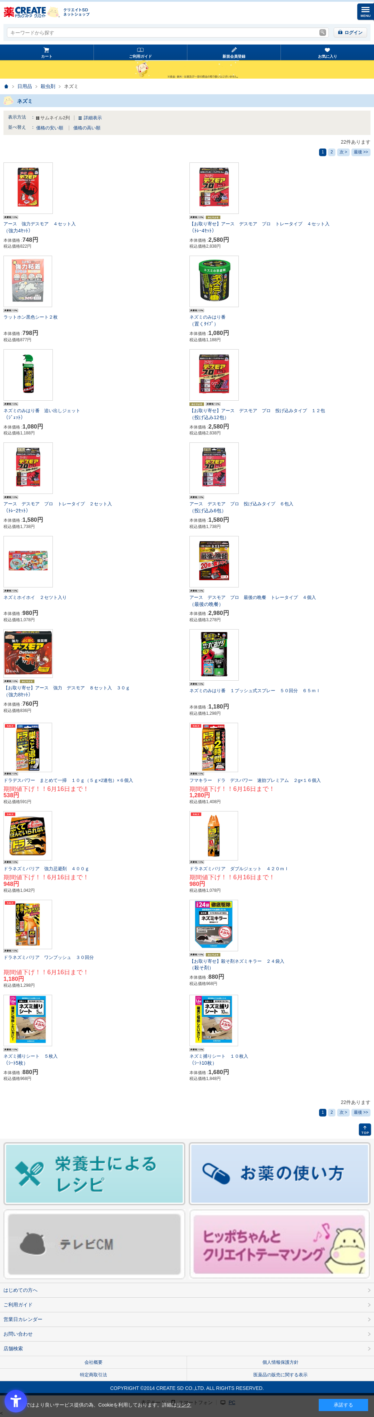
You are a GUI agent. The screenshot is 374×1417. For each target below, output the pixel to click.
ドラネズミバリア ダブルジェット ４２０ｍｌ (239, 868)
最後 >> (361, 152)
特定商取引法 (93, 1374)
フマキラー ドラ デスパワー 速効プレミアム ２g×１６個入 (255, 780)
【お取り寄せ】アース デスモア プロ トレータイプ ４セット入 (280, 228)
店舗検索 (13, 1348)
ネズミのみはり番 (280, 321)
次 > (343, 152)
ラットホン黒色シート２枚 (30, 317)
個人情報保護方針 (280, 1362)
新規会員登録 (233, 56)
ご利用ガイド (140, 56)
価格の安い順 (50, 128)
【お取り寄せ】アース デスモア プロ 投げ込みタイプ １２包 (280, 414)
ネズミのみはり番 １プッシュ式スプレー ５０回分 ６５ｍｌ (254, 690)
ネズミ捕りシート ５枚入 (94, 1060)
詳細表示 (93, 117)
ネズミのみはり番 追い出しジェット (94, 414)
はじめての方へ (20, 1290)
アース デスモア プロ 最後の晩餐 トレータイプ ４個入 (280, 601)
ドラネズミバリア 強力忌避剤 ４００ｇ (46, 868)
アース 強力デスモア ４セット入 (94, 228)
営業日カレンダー (22, 1319)
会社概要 (93, 1362)
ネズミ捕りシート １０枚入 (280, 1060)
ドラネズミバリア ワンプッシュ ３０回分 (48, 957)
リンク (184, 1405)
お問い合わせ (18, 1334)
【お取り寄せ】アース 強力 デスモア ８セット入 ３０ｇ (94, 692)
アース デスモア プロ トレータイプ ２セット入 (94, 508)
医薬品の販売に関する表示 (280, 1374)
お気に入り (327, 56)
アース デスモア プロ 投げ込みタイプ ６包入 (280, 508)
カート (46, 56)
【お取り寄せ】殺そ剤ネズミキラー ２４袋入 (280, 965)
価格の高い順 (86, 128)
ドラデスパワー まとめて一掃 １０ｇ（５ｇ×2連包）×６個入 (68, 780)
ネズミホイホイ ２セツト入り (35, 597)
